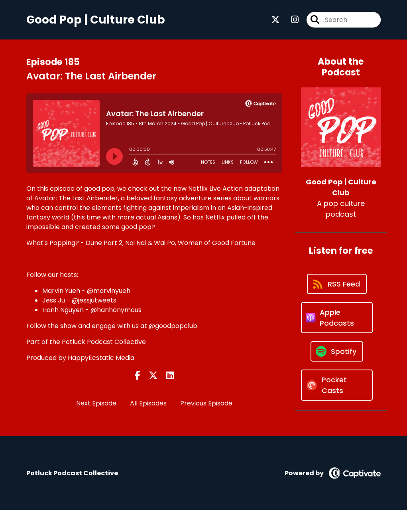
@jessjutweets (94, 300)
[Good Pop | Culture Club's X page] (275, 20)
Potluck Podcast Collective (104, 341)
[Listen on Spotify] (337, 351)
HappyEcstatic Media (101, 357)
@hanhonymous (116, 309)
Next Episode (96, 403)
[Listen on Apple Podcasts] (337, 317)
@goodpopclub (173, 325)
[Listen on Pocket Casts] (337, 385)
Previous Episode (206, 403)
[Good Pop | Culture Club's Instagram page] (290, 20)
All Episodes (148, 403)
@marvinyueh (108, 290)
